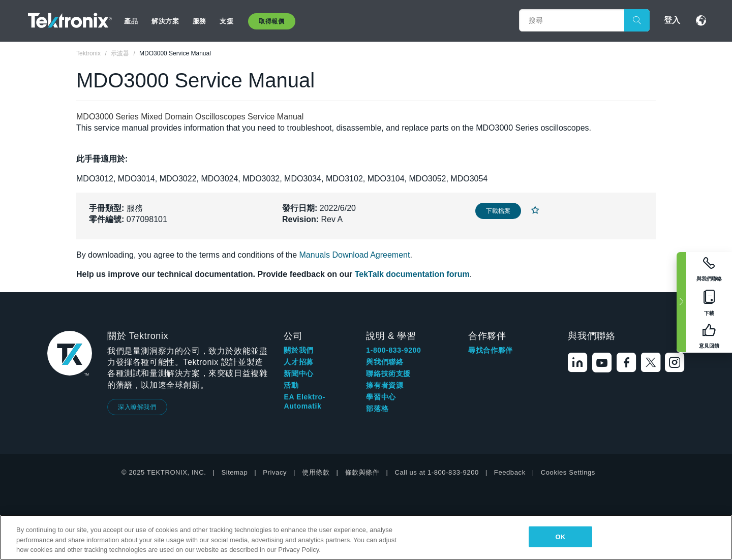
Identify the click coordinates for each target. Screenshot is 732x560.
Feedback (510, 472)
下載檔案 (498, 210)
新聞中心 (298, 373)
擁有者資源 (384, 385)
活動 (291, 385)
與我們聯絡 (384, 362)
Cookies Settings (568, 472)
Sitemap (234, 472)
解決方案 (165, 21)
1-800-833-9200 (393, 350)
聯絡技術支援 (388, 373)
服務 (199, 21)
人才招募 (298, 362)
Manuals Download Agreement (354, 255)
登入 (672, 20)
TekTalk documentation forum (412, 274)
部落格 (377, 409)
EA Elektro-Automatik (304, 401)
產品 (131, 21)
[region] (366, 537)
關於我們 (298, 350)
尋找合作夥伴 (490, 350)
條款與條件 (362, 472)
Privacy (275, 472)
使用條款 (315, 472)
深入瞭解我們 (137, 407)
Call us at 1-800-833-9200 (437, 472)
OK (560, 536)
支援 (226, 21)
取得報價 (271, 21)
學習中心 (380, 397)
